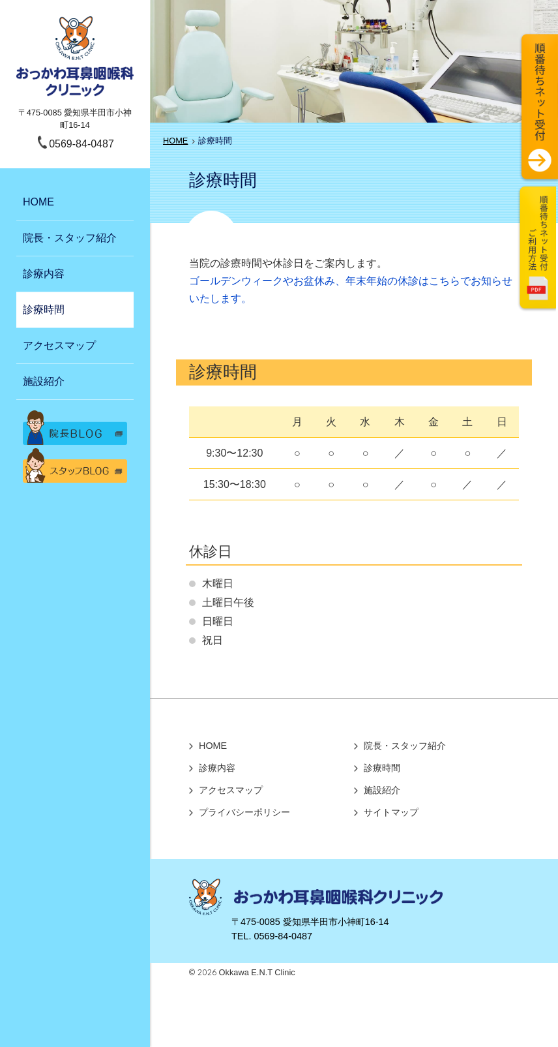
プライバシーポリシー (244, 812)
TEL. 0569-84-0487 (271, 936)
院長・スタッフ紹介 (70, 237)
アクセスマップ (59, 345)
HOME (38, 201)
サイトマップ (391, 812)
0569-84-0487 (81, 143)
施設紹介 (44, 381)
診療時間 (44, 309)
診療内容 (44, 273)
